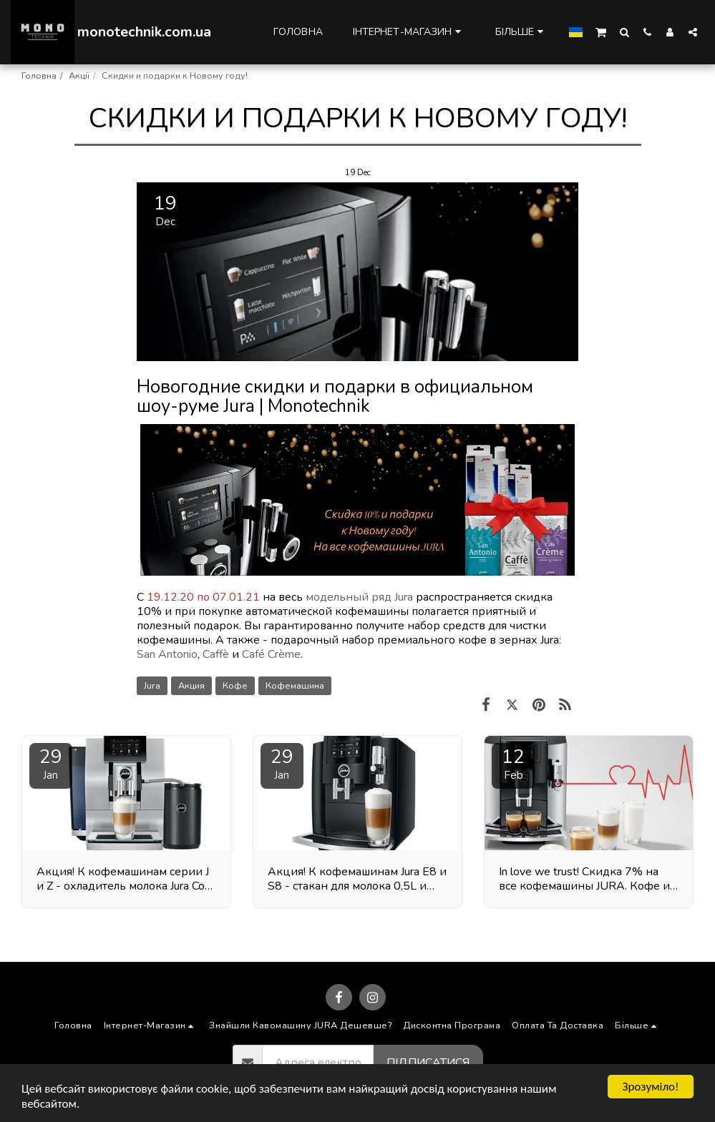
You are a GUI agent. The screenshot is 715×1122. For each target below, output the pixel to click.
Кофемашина (295, 685)
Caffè (216, 654)
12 (513, 763)
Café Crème (271, 654)
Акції (79, 75)
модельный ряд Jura (359, 597)
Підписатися (428, 1063)
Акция (191, 685)
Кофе (235, 685)
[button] (601, 31)
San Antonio (167, 654)
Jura (152, 685)
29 (50, 763)
